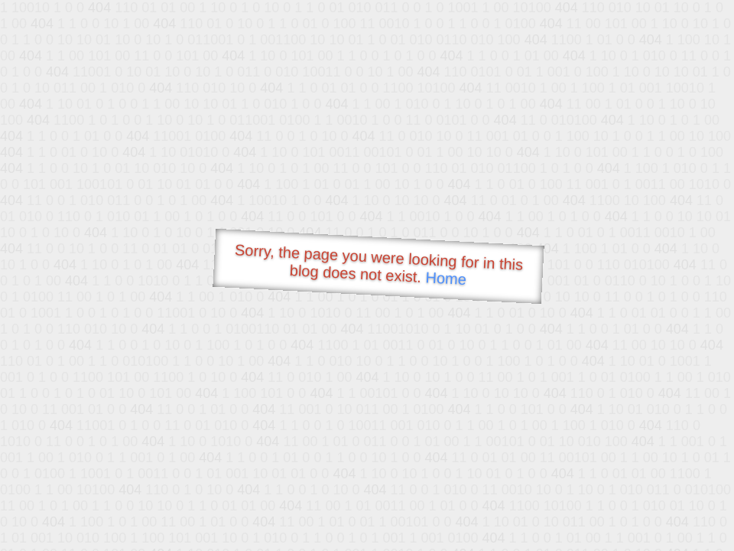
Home (445, 278)
